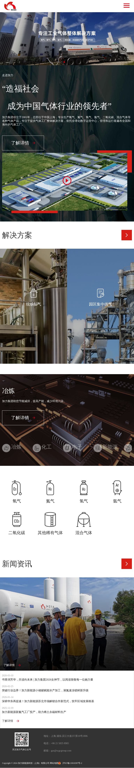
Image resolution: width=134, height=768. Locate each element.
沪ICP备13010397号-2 (72, 763)
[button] (64, 62)
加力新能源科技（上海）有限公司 (33, 763)
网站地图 (54, 763)
